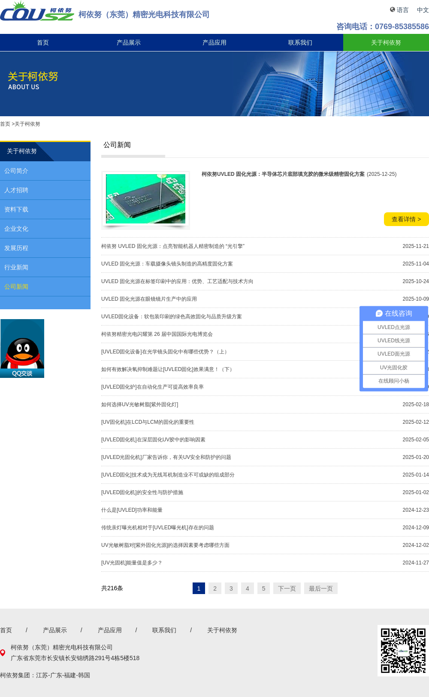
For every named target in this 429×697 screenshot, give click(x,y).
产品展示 (129, 42)
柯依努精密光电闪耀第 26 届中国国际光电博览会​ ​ (157, 334)
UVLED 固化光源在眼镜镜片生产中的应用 (149, 299)
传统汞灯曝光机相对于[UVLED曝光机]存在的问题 (157, 528)
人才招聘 (16, 190)
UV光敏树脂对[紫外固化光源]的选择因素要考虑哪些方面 (165, 545)
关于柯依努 (386, 42)
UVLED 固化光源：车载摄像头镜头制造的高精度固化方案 (167, 264)
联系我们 (300, 42)
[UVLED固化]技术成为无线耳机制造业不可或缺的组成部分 (168, 475)
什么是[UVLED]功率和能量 (132, 510)
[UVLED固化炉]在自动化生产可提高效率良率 (152, 387)
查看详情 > (406, 219)
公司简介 (16, 170)
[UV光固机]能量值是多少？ (132, 563)
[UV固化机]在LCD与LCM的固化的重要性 (147, 422)
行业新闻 (16, 267)
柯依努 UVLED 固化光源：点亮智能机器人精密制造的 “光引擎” (173, 246)
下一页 (287, 588)
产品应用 (214, 42)
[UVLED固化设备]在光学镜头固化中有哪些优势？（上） (165, 352)
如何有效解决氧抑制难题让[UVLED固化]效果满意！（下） (168, 369)
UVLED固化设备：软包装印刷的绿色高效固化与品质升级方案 (171, 317)
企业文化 (16, 228)
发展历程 (16, 247)
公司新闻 (16, 286)
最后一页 (321, 588)
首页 (43, 42)
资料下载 (16, 209)
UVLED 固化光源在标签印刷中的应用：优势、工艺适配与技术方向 (177, 281)
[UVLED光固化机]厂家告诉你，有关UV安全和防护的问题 (166, 457)
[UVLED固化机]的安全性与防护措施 (142, 492)
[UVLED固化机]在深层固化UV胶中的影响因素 (153, 440)
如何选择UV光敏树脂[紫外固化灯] (139, 404)
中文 (423, 9)
